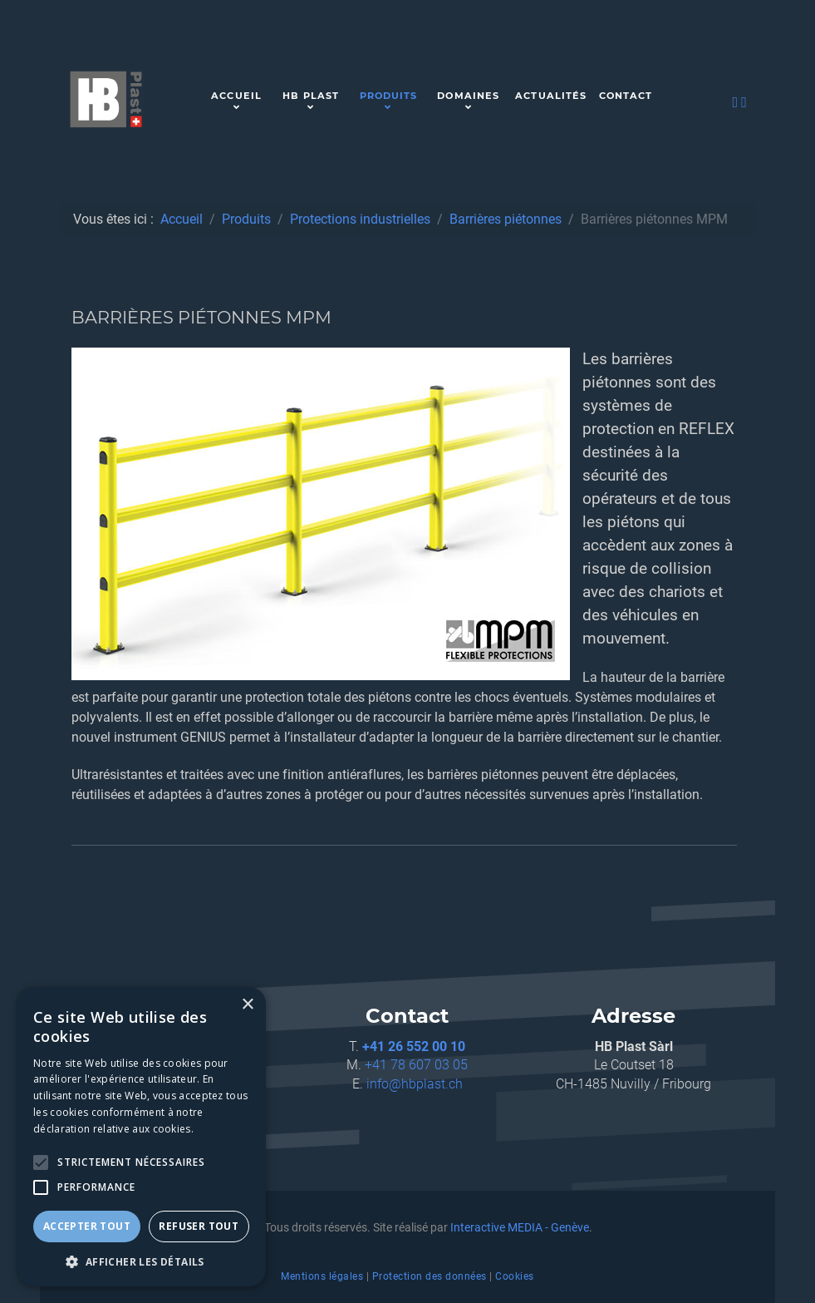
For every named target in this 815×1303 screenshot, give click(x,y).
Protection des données (429, 1276)
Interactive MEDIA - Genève (519, 1228)
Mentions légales (322, 1276)
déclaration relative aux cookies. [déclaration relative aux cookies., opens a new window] (113, 1129)
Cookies (514, 1276)
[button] (141, 1261)
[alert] (141, 1136)
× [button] (247, 1005)
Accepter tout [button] (86, 1226)
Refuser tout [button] (198, 1226)
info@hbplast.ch (414, 1084)
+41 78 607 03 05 (416, 1065)
